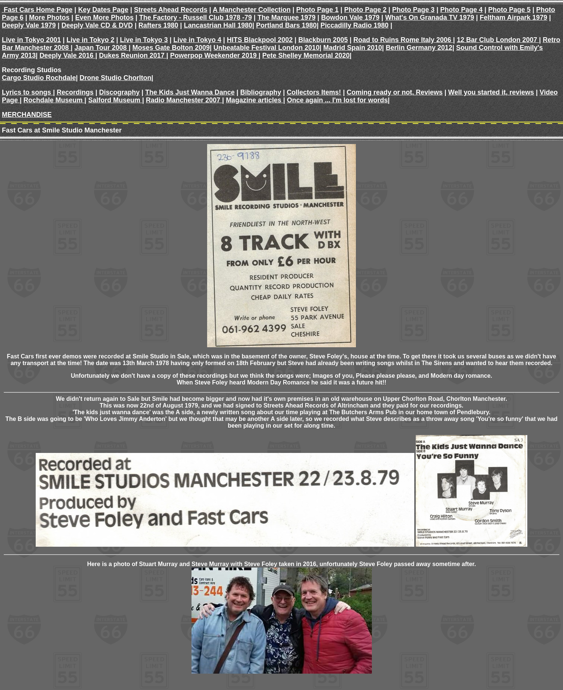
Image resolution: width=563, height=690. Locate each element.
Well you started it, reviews (491, 92)
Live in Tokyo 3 (144, 40)
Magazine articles (254, 100)
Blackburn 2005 (323, 40)
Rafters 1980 (158, 25)
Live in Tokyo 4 (197, 40)
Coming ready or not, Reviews (395, 92)
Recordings (75, 92)
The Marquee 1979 (286, 17)
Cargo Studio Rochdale (39, 78)
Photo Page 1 (317, 9)
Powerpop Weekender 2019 (214, 55)
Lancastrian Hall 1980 (218, 25)
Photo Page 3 (413, 9)
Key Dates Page (103, 9)
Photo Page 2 (365, 9)
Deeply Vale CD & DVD (97, 25)
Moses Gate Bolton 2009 (171, 47)
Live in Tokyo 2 (91, 40)
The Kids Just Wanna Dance (190, 92)
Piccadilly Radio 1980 (355, 25)
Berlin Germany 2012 (419, 47)
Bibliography (260, 92)
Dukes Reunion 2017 (132, 55)
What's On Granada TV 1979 (429, 17)
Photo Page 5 (509, 9)
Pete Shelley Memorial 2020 (306, 55)
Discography (119, 92)
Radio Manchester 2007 (184, 100)
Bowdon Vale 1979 (350, 17)
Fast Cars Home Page (37, 9)
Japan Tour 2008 (101, 47)
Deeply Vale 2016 (67, 55)
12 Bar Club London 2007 (498, 40)
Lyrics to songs (27, 92)
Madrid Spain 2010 (352, 47)
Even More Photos (104, 17)
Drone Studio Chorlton (115, 78)
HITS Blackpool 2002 (260, 40)
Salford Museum (115, 100)
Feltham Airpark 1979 (513, 17)
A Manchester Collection (251, 9)
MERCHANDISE (27, 114)
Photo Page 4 (461, 9)
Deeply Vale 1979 (29, 25)
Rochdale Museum (53, 100)
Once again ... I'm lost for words (337, 100)
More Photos (49, 17)
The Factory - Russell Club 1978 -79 (195, 17)
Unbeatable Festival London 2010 (266, 47)
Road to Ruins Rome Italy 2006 (403, 40)
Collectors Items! (314, 92)
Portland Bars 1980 (286, 25)
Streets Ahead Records (170, 9)
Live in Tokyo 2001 (31, 40)
